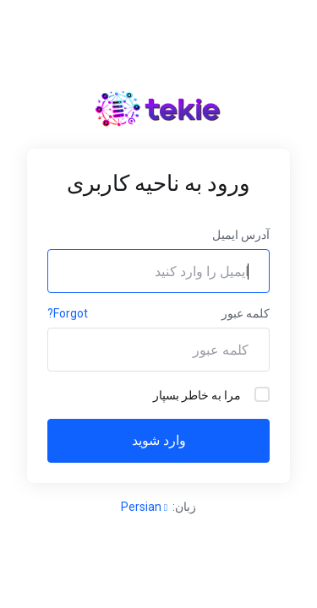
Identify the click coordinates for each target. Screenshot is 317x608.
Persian (144, 506)
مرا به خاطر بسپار (211, 394)
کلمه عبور (245, 313)
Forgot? (67, 313)
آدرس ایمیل (241, 235)
